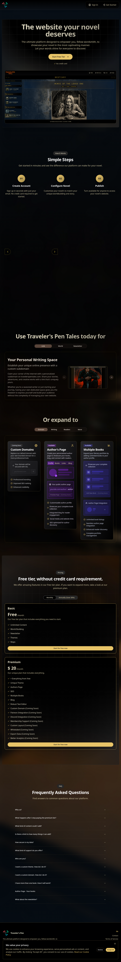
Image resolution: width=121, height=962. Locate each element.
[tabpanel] (60, 377)
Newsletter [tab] (77, 348)
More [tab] (80, 432)
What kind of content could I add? (60, 826)
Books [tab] (57, 463)
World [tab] (60, 348)
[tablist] (60, 348)
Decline (100, 950)
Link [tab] (43, 348)
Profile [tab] (50, 463)
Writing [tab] (54, 432)
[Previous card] (8, 252)
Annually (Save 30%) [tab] (67, 597)
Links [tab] (64, 463)
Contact (115, 935)
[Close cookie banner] (115, 943)
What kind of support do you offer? (60, 851)
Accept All (110, 950)
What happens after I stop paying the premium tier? (60, 818)
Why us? (60, 810)
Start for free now (60, 649)
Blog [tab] (70, 463)
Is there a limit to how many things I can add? (60, 834)
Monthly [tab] (49, 597)
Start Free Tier (60, 56)
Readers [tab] (67, 432)
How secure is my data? (60, 843)
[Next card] (55, 252)
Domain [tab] (41, 432)
